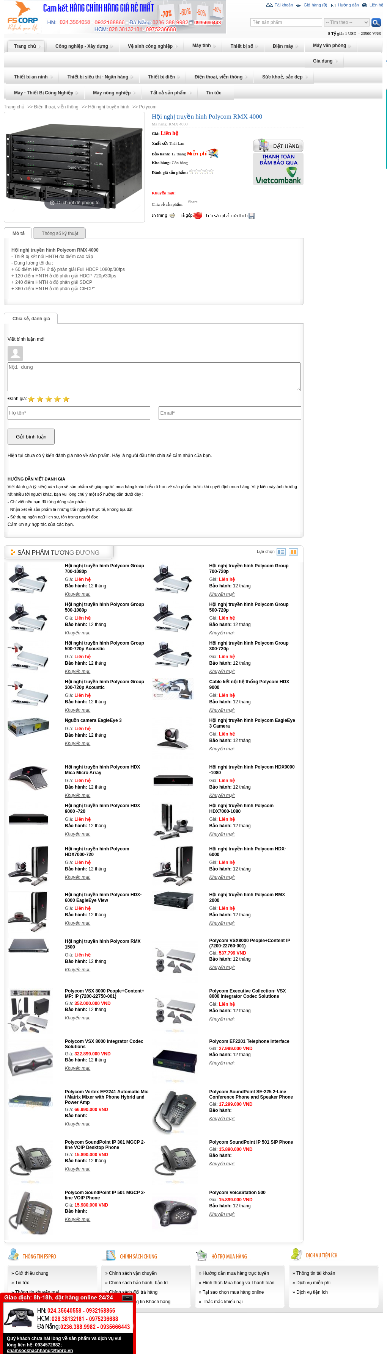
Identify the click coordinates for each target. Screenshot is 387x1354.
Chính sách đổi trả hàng (133, 1292)
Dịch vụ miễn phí (313, 1282)
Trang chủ (14, 107)
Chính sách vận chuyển (133, 1273)
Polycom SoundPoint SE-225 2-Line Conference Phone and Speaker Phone (251, 1094)
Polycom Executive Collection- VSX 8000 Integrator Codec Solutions (247, 993)
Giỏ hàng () (311, 5)
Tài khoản (279, 5)
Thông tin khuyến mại (37, 1292)
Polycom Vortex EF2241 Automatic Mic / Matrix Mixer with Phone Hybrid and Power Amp (106, 1097)
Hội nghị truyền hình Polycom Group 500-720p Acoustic (104, 645)
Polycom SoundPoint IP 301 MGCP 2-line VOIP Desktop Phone (105, 1145)
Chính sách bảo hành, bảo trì (138, 1282)
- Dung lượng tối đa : (32, 263)
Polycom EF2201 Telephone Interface (249, 1041)
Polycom (147, 107)
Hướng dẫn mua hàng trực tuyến (236, 1273)
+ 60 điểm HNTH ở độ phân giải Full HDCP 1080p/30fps (68, 269)
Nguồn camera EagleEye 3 (93, 720)
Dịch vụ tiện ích (312, 1292)
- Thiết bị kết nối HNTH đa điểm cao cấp (52, 256)
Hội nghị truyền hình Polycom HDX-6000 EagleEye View (103, 897)
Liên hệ (372, 5)
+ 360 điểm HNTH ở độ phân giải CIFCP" (53, 288)
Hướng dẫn (344, 5)
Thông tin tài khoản (315, 1273)
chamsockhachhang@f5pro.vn (40, 1350)
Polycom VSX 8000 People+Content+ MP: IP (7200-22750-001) (104, 993)
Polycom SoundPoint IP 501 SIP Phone (251, 1142)
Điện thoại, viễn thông (56, 107)
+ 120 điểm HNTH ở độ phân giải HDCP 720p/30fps (63, 276)
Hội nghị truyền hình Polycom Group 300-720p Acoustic (104, 684)
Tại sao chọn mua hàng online (233, 1292)
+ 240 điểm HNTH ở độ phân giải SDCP (51, 282)
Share (191, 201)
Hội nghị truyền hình (108, 107)
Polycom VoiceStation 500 (237, 1192)
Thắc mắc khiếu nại (222, 1301)
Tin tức (22, 1282)
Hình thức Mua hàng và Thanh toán (238, 1282)
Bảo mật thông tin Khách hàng (139, 1301)
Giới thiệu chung (31, 1273)
